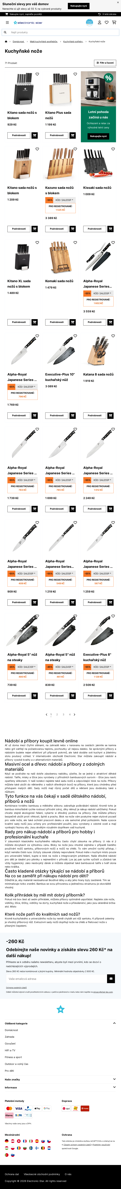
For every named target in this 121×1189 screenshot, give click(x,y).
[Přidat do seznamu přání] (37, 74)
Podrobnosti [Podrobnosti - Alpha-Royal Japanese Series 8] (19, 509)
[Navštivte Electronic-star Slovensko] (43, 1140)
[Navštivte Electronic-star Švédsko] (31, 1147)
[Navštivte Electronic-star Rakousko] (13, 1140)
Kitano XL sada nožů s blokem (19, 283)
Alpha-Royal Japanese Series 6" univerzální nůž (98, 564)
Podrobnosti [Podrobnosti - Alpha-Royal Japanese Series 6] (94, 602)
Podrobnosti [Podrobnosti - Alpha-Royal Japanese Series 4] (19, 602)
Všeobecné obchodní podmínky (42, 1172)
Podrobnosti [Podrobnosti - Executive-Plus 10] (57, 415)
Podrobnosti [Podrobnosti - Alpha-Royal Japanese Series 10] (94, 322)
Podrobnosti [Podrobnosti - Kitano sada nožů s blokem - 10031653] (19, 135)
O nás (68, 1172)
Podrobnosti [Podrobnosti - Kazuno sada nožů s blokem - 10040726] (57, 228)
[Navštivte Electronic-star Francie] (25, 1140)
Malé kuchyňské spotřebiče (44, 41)
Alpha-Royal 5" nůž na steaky (22, 657)
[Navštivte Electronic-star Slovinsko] (13, 1153)
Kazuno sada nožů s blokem (59, 190)
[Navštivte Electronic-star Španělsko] (37, 1140)
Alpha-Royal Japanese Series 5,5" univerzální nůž (58, 564)
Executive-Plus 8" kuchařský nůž (97, 657)
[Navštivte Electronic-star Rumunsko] (19, 1147)
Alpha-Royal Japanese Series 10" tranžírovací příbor (96, 284)
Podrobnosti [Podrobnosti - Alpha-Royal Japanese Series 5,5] (57, 602)
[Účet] (99, 22)
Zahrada (9, 1036)
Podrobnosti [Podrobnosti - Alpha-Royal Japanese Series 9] (94, 509)
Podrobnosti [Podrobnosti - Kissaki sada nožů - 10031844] (94, 228)
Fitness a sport (13, 1056)
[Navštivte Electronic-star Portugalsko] (6, 1153)
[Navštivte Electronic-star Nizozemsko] (49, 1147)
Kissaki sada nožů (97, 188)
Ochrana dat (12, 1172)
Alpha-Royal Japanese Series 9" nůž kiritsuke (98, 471)
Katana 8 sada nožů (98, 374)
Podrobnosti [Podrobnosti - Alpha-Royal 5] (19, 695)
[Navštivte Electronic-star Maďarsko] (6, 1147)
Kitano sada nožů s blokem (22, 115)
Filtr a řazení (105, 62)
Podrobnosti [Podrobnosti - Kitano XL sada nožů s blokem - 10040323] (19, 322)
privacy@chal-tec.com (103, 992)
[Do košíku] (34, 135)
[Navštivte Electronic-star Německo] (6, 1140)
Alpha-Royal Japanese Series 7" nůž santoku (22, 377)
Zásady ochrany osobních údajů (77, 1143)
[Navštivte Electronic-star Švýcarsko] (19, 1140)
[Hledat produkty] (60, 32)
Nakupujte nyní (78, 6)
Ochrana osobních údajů (16, 987)
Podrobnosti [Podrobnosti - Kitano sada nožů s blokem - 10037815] (19, 228)
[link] (22, 88)
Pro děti (9, 1069)
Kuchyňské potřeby (73, 41)
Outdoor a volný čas (16, 1062)
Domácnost (19, 41)
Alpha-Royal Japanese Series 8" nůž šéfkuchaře (60, 471)
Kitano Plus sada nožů (58, 115)
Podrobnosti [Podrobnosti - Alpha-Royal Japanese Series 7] (19, 415)
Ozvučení (10, 1042)
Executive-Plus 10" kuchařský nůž (60, 377)
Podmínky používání (101, 1143)
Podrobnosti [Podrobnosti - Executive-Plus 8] (94, 695)
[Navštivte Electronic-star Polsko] (13, 1147)
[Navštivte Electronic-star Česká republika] (49, 1140)
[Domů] (9, 41)
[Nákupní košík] (114, 22)
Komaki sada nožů (59, 281)
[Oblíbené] (106, 22)
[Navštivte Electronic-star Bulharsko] (25, 1147)
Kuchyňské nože (97, 41)
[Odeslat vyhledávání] (5, 32)
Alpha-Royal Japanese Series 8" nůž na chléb (22, 471)
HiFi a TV (10, 1049)
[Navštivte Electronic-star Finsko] (37, 1147)
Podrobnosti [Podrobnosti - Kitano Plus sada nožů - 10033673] (57, 135)
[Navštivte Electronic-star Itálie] (31, 1140)
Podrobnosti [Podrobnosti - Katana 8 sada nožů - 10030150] (94, 415)
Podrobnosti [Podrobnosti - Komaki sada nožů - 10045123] (57, 322)
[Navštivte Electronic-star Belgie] (43, 1147)
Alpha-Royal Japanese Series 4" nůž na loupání (22, 564)
